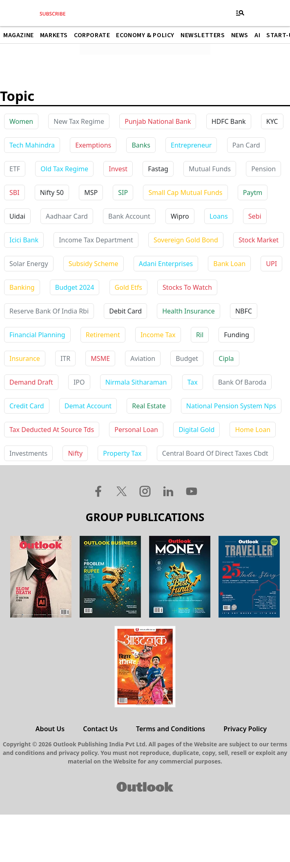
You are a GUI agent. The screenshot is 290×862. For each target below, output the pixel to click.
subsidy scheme (93, 263)
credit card (26, 405)
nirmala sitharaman (136, 382)
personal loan (136, 429)
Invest (118, 168)
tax (192, 382)
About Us (50, 728)
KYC (272, 121)
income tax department (96, 239)
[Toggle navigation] (240, 13)
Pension (263, 168)
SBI (14, 192)
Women (21, 121)
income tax (158, 334)
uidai (17, 216)
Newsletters (203, 35)
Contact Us (100, 728)
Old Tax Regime (64, 168)
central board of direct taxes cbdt (215, 453)
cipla (226, 358)
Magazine (18, 35)
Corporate (92, 35)
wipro (180, 216)
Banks (141, 145)
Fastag (158, 168)
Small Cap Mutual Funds (185, 192)
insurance (24, 358)
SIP (123, 192)
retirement (103, 334)
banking (22, 287)
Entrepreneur (191, 145)
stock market (259, 239)
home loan (252, 429)
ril (199, 334)
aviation (142, 358)
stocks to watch (187, 287)
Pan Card (246, 145)
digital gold (196, 429)
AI (257, 35)
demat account (88, 405)
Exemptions (93, 145)
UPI (271, 263)
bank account (129, 216)
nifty (75, 453)
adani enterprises (166, 263)
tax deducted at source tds (51, 429)
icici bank (23, 239)
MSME (100, 358)
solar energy (28, 263)
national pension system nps (231, 405)
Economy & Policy (145, 35)
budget (187, 358)
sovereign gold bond (186, 239)
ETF (14, 168)
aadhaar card (67, 216)
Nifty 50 (52, 192)
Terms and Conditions (170, 728)
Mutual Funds (210, 168)
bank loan (229, 263)
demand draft (31, 382)
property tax (122, 453)
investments (28, 453)
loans (219, 216)
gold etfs (128, 287)
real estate (148, 405)
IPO (79, 382)
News (239, 35)
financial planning (37, 334)
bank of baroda (242, 382)
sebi (254, 216)
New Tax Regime (79, 121)
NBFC (243, 311)
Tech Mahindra (32, 145)
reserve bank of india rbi (49, 311)
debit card (125, 311)
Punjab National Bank (158, 121)
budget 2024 (74, 287)
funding (236, 334)
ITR (65, 358)
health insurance (188, 311)
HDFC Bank (229, 121)
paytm (253, 192)
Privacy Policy (245, 728)
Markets (54, 35)
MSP (91, 192)
